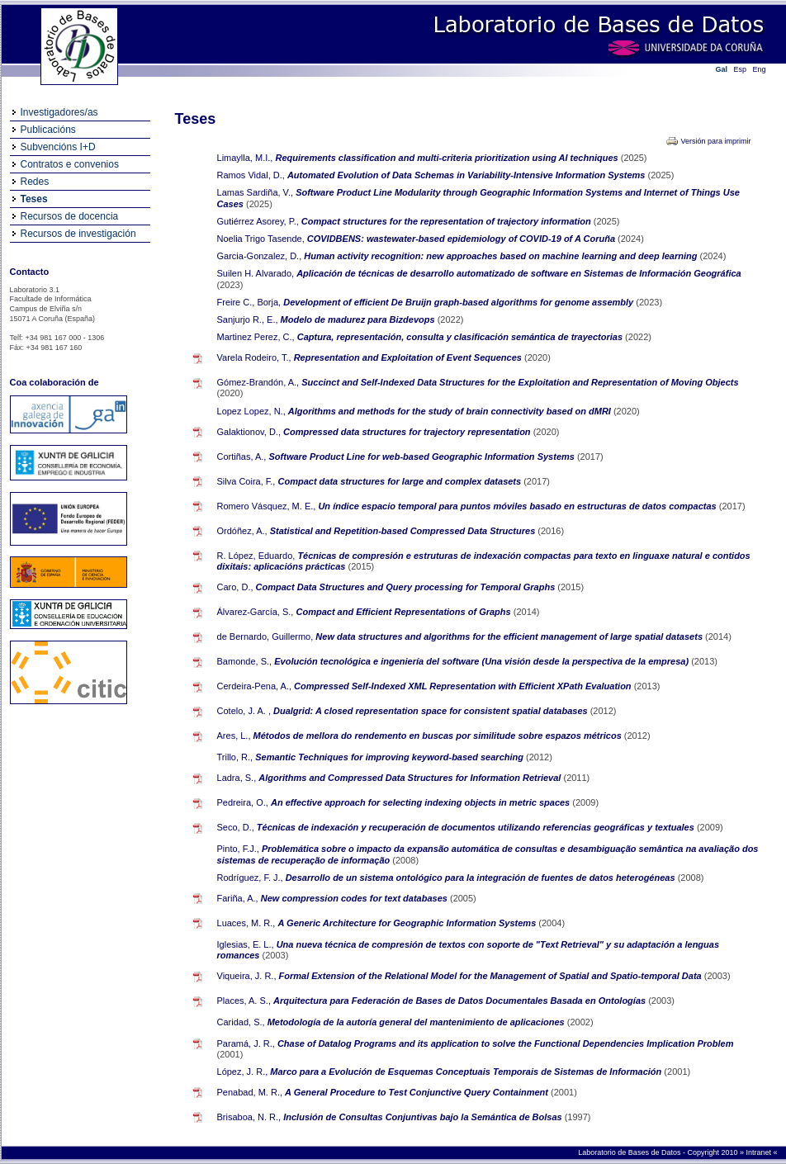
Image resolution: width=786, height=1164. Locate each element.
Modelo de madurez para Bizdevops (359, 319)
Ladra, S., (237, 778)
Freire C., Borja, (249, 302)
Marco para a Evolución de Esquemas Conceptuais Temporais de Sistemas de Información (467, 1071)
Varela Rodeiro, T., (254, 357)
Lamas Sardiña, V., (255, 192)
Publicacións (48, 129)
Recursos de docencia (70, 216)
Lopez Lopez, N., (251, 411)
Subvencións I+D (58, 147)
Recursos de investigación (78, 233)
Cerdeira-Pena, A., (254, 686)
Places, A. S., (244, 1000)
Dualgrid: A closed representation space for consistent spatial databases (431, 711)
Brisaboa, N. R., (249, 1117)
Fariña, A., (237, 898)
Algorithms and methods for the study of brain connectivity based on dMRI (450, 411)
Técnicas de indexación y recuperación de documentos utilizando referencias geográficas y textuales (477, 827)
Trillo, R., (235, 757)
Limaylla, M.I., (245, 158)
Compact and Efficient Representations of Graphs (405, 612)
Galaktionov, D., (249, 432)
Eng (759, 69)
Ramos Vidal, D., (251, 175)
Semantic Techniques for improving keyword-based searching (390, 757)
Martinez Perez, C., (256, 337)
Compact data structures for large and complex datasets (401, 481)
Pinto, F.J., (238, 849)
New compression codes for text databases (355, 898)
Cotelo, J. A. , (244, 711)
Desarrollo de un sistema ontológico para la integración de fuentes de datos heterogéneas (482, 877)
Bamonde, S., (244, 661)
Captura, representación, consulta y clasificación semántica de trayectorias (461, 337)
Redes (35, 181)
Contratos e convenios (70, 164)
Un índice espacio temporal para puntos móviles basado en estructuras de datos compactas (518, 506)
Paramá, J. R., (246, 1043)
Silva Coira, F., (246, 481)
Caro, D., (235, 587)
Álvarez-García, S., (255, 612)
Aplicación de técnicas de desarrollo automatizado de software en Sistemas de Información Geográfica (518, 273)
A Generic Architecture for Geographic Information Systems (408, 923)
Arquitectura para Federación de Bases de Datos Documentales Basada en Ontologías (460, 1000)
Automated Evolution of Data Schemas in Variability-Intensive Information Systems (467, 175)
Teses (34, 199)
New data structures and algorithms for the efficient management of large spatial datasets (510, 636)
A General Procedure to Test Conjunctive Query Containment (418, 1092)
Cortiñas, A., (242, 456)
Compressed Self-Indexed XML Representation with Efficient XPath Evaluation (464, 686)
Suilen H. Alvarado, (256, 273)
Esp (740, 69)
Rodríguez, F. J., (250, 877)
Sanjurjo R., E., (247, 319)
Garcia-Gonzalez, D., (259, 256)
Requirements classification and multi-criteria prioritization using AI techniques (447, 158)
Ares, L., (234, 736)
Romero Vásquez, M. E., (266, 506)
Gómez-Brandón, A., (258, 382)
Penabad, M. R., (250, 1092)
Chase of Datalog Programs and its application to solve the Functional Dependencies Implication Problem (505, 1043)
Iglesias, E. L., (245, 944)
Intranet (759, 1152)
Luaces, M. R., (246, 923)
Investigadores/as (59, 112)
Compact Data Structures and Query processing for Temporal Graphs (407, 587)
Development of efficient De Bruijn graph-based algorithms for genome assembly (459, 302)
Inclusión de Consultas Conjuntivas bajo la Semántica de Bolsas (423, 1117)
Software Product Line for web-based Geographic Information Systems (423, 456)
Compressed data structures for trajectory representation (408, 432)
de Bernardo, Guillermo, (265, 636)
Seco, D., (235, 827)
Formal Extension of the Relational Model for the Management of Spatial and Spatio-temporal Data (491, 976)
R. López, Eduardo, (256, 556)
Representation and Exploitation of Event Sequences (409, 357)
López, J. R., (242, 1071)
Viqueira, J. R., (247, 976)
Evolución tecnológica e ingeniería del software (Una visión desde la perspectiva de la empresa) (482, 661)
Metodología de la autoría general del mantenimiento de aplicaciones (417, 1022)
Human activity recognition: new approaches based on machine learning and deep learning (501, 256)
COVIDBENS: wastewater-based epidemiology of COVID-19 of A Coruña (462, 239)
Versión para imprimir (715, 141)
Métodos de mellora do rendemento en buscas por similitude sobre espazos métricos (438, 736)
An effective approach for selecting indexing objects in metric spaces (421, 802)
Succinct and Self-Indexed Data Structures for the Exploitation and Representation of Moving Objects (519, 382)
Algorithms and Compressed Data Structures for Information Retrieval (410, 778)
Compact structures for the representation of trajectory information (447, 221)
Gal (722, 69)
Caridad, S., (241, 1022)
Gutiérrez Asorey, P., (258, 221)
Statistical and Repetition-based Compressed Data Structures (404, 531)
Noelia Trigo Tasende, (261, 239)
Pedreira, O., (242, 802)
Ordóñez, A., (242, 531)
